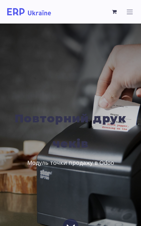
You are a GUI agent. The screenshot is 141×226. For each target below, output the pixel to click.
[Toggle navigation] (129, 12)
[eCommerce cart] (114, 11)
